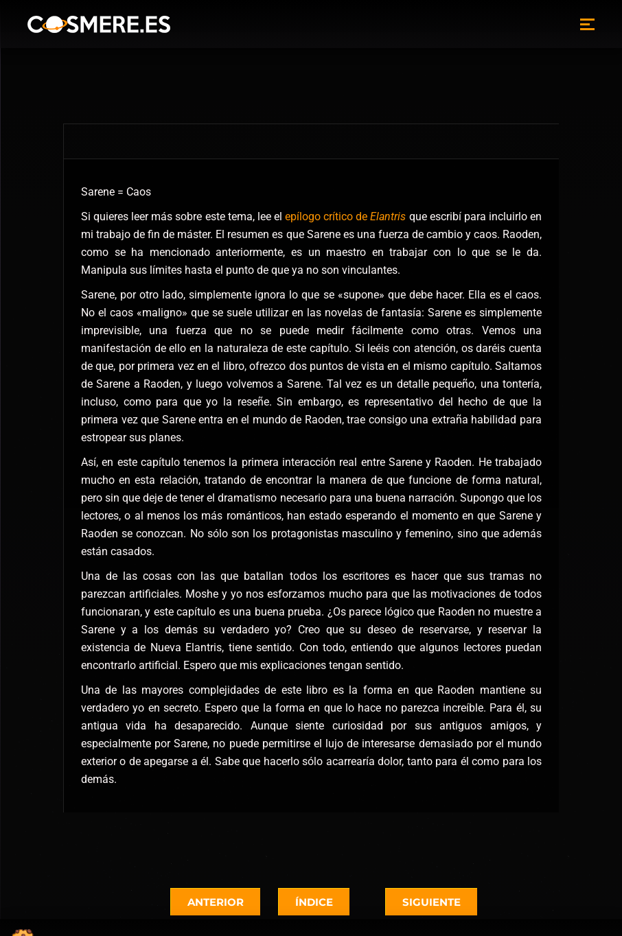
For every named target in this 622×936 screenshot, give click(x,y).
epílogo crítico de (345, 216)
